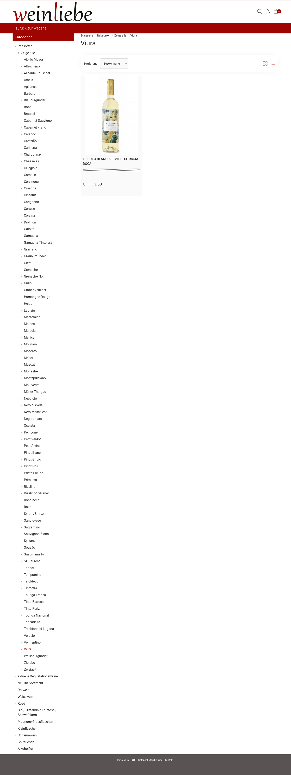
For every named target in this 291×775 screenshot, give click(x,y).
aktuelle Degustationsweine (38, 676)
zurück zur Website (31, 28)
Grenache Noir (34, 276)
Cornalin (30, 175)
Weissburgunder (35, 656)
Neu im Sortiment (30, 683)
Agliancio (31, 87)
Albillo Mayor (33, 59)
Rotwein (23, 690)
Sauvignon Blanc (36, 534)
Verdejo (29, 636)
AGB (133, 760)
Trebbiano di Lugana (39, 629)
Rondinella (31, 500)
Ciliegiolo (30, 168)
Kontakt (168, 760)
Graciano (30, 249)
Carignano (31, 202)
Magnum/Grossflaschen (35, 722)
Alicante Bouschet (37, 73)
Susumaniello (34, 554)
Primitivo (30, 480)
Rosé (21, 703)
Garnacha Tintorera (38, 243)
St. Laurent (32, 561)
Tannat (29, 568)
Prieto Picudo (33, 473)
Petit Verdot (32, 439)
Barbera (29, 94)
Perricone (31, 432)
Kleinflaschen (27, 728)
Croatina (30, 188)
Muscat (29, 364)
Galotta (29, 229)
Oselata (29, 426)
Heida (28, 304)
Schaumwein (27, 735)
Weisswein (25, 697)
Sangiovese (32, 520)
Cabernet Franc (35, 127)
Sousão (29, 547)
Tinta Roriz (32, 609)
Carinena (30, 148)
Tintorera (30, 588)
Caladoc (30, 134)
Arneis (28, 80)
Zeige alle (28, 53)
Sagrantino (32, 527)
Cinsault (30, 195)
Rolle (27, 507)
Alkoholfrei (25, 749)
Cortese (29, 209)
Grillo (28, 283)
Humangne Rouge (37, 297)
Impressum (123, 760)
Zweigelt (30, 669)
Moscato (30, 351)
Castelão (30, 141)
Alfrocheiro (32, 66)
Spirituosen (26, 742)
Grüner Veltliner (35, 290)
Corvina (29, 215)
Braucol (29, 114)
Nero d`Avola (33, 405)
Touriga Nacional (36, 615)
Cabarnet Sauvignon (39, 121)
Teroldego (31, 581)
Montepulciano (35, 378)
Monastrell (31, 371)
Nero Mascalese (35, 412)
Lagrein (29, 310)
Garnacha (31, 236)
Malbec (29, 324)
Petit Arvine (32, 446)
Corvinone (31, 182)
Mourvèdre (31, 385)
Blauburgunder (34, 100)
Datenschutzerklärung (150, 760)
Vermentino (32, 642)
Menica (29, 337)
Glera (28, 263)
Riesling (29, 487)
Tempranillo (32, 575)
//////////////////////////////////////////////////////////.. (114, 170)
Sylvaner (30, 541)
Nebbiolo (30, 398)
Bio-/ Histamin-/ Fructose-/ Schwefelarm (37, 712)
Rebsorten (25, 46)
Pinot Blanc (32, 453)
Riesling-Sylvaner (36, 493)
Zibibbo (29, 663)
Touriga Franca (35, 595)
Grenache (31, 270)
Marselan (31, 331)
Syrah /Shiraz (34, 514)
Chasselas (31, 161)
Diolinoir (30, 222)
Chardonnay (33, 154)
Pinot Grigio (32, 459)
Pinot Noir (31, 466)
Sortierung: (91, 63)
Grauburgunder (35, 256)
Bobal (28, 107)
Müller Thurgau (35, 392)
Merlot (28, 358)
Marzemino (32, 317)
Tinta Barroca (34, 602)
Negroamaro (33, 419)
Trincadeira (32, 622)
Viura (88, 43)
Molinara (30, 344)
